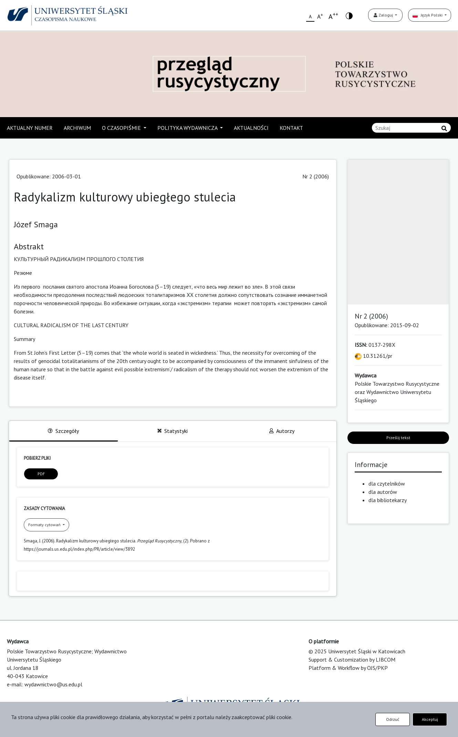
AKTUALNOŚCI (251, 127)
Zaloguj (384, 15)
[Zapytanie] (411, 128)
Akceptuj (430, 719)
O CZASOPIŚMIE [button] (122, 127)
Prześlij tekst (398, 437)
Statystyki (172, 430)
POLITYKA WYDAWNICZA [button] (188, 127)
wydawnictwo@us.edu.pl (53, 684)
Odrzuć (392, 719)
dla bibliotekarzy (387, 500)
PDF (41, 473)
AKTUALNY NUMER (30, 127)
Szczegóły (63, 430)
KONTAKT (291, 127)
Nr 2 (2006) (315, 176)
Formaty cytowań (45, 524)
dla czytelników (386, 483)
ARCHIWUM (77, 127)
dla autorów (382, 491)
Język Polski (428, 15)
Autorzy (281, 430)
